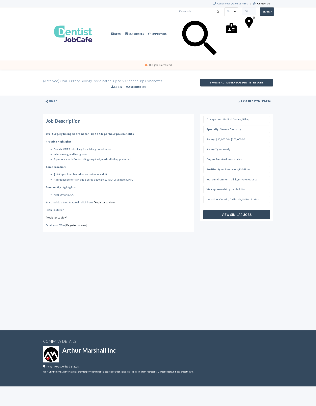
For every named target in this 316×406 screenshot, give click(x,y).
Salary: (211, 139)
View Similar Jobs (237, 214)
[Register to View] (104, 202)
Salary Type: (214, 149)
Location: (213, 199)
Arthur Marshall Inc (89, 350)
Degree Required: (217, 159)
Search (267, 11)
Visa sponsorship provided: (224, 189)
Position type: (215, 169)
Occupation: (214, 119)
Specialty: (213, 129)
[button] (51, 101)
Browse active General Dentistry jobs (236, 82)
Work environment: (218, 179)
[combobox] (231, 11)
